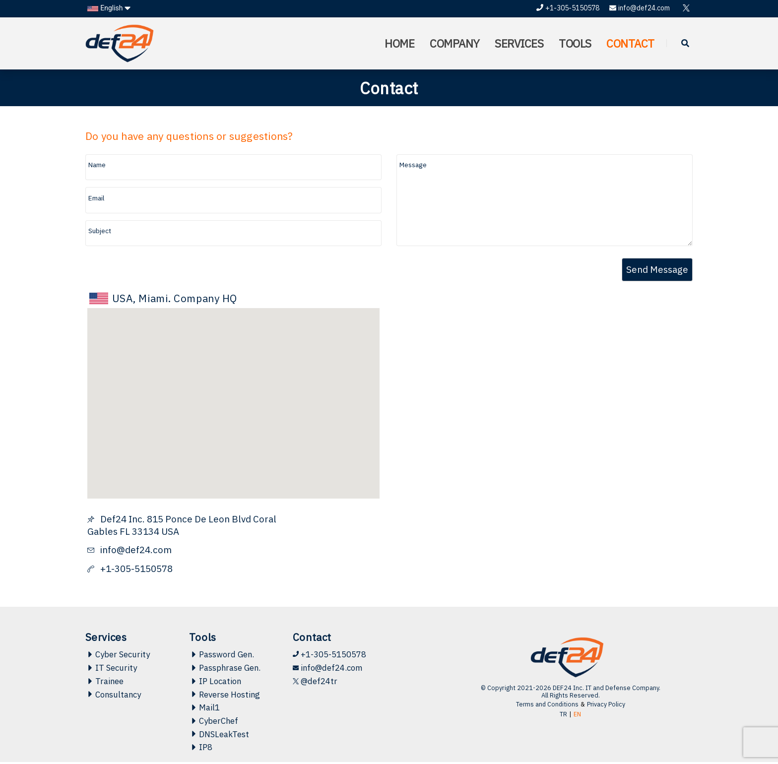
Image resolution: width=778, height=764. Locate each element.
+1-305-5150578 (567, 7)
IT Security (111, 668)
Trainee (104, 681)
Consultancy (113, 695)
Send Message (657, 269)
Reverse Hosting (225, 695)
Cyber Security (117, 654)
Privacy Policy (606, 704)
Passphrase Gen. (225, 668)
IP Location (215, 681)
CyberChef (214, 721)
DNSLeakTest (219, 735)
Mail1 (204, 708)
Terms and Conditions (547, 704)
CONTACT (629, 43)
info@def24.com (639, 7)
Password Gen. (222, 654)
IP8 (201, 749)
